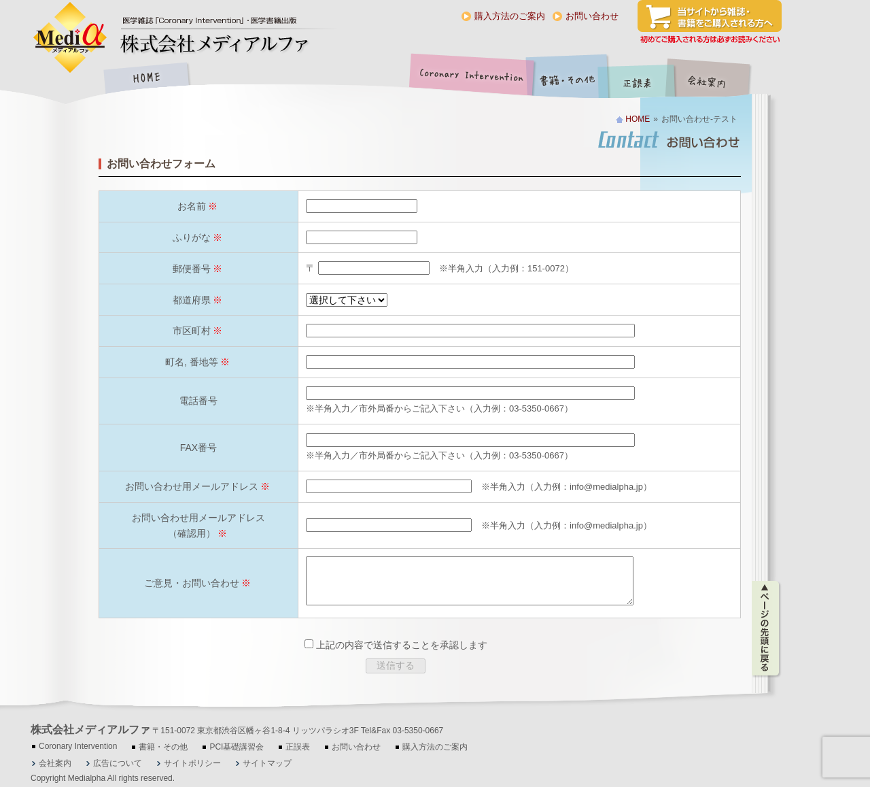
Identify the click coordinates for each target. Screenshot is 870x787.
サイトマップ (267, 763)
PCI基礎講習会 (236, 747)
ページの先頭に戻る (766, 623)
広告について (117, 763)
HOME (146, 79)
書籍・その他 (567, 79)
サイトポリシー (192, 763)
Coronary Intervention (469, 79)
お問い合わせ (592, 16)
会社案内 (717, 79)
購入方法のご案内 (509, 16)
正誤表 (639, 79)
